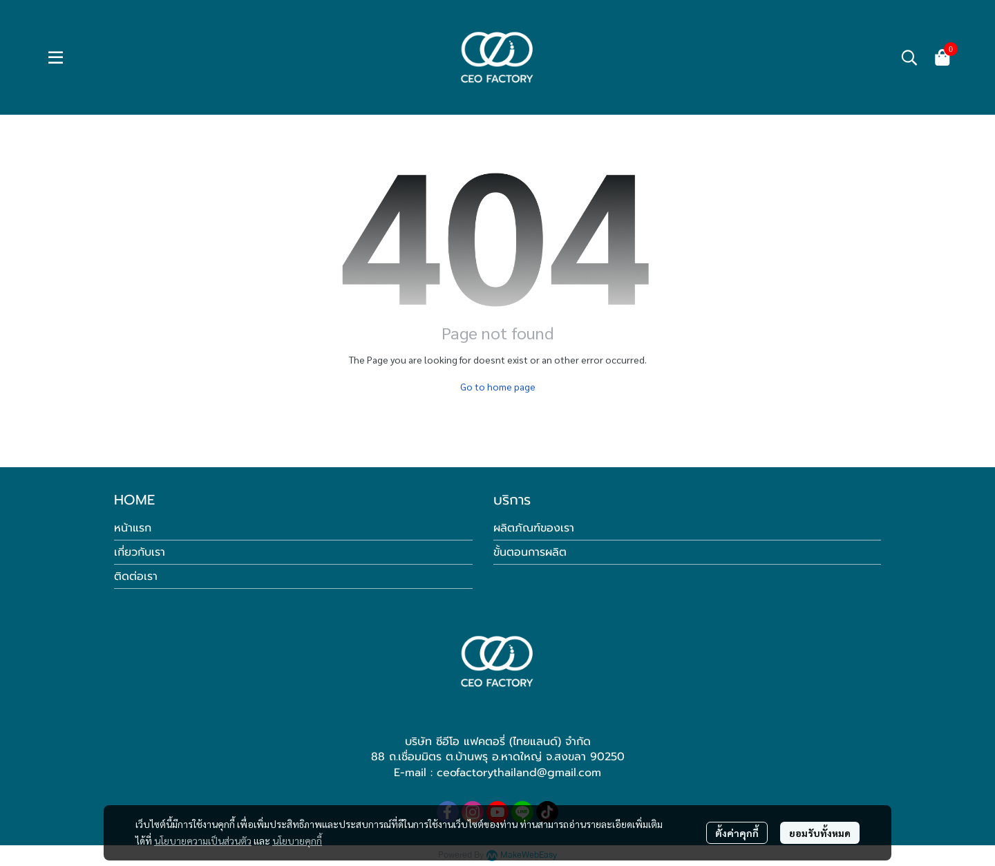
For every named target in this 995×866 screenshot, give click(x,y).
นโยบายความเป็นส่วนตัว (203, 840)
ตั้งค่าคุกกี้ (737, 833)
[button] (909, 57)
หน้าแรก (132, 528)
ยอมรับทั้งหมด (820, 833)
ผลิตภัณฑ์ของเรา (533, 528)
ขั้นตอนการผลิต (530, 552)
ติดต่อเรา (136, 576)
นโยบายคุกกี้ (297, 840)
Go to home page (498, 386)
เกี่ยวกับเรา (139, 552)
